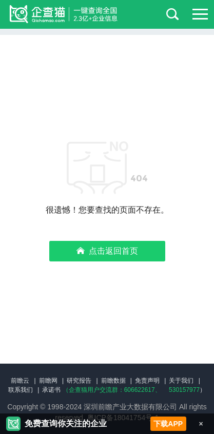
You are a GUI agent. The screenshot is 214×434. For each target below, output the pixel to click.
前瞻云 (20, 380)
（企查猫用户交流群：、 (112, 389)
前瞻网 (48, 380)
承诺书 (51, 389)
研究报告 (79, 380)
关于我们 (181, 380)
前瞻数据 (113, 380)
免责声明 (147, 380)
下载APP (168, 424)
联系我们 (20, 389)
